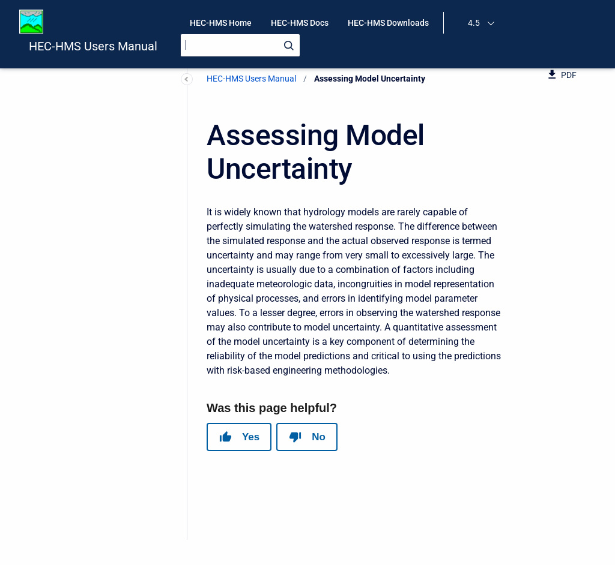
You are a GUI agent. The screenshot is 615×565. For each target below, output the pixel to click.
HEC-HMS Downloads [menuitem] (388, 23)
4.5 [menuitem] (474, 23)
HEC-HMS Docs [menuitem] (300, 23)
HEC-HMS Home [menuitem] (221, 23)
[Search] (240, 45)
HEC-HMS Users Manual (93, 46)
